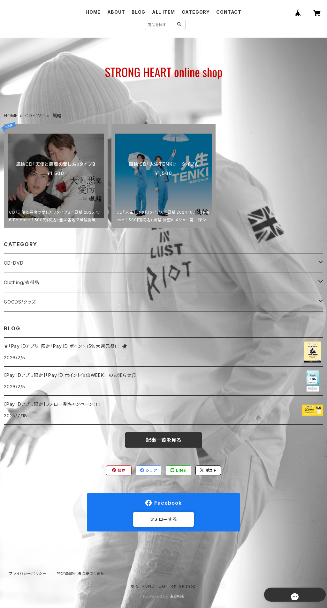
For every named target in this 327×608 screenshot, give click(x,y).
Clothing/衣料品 (21, 282)
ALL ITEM (163, 12)
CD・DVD (35, 115)
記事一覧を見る (163, 440)
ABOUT (116, 12)
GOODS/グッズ (20, 301)
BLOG (138, 12)
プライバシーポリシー (28, 573)
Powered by (163, 596)
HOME (93, 12)
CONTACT (228, 12)
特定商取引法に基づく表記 (81, 573)
